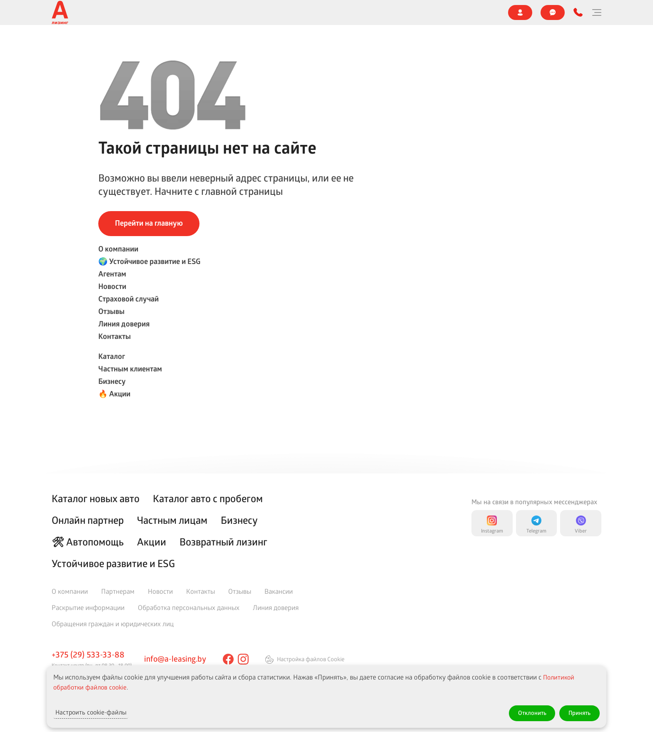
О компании (67, 12)
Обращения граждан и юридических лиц (113, 623)
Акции (151, 541)
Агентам (207, 12)
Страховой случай (296, 12)
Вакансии (278, 591)
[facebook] (231, 659)
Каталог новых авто (96, 498)
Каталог (95, 42)
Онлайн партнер (409, 42)
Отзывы (346, 12)
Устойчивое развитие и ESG (113, 563)
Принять (576, 711)
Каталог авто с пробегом (208, 498)
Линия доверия (393, 12)
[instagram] (246, 659)
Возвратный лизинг (223, 541)
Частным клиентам (148, 42)
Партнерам (118, 591)
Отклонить (523, 711)
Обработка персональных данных (188, 607)
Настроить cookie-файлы (101, 711)
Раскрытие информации (88, 607)
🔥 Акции (240, 42)
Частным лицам (172, 520)
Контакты (442, 12)
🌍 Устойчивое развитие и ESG (139, 12)
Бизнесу (201, 42)
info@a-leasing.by (176, 658)
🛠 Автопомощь (88, 541)
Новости (245, 12)
